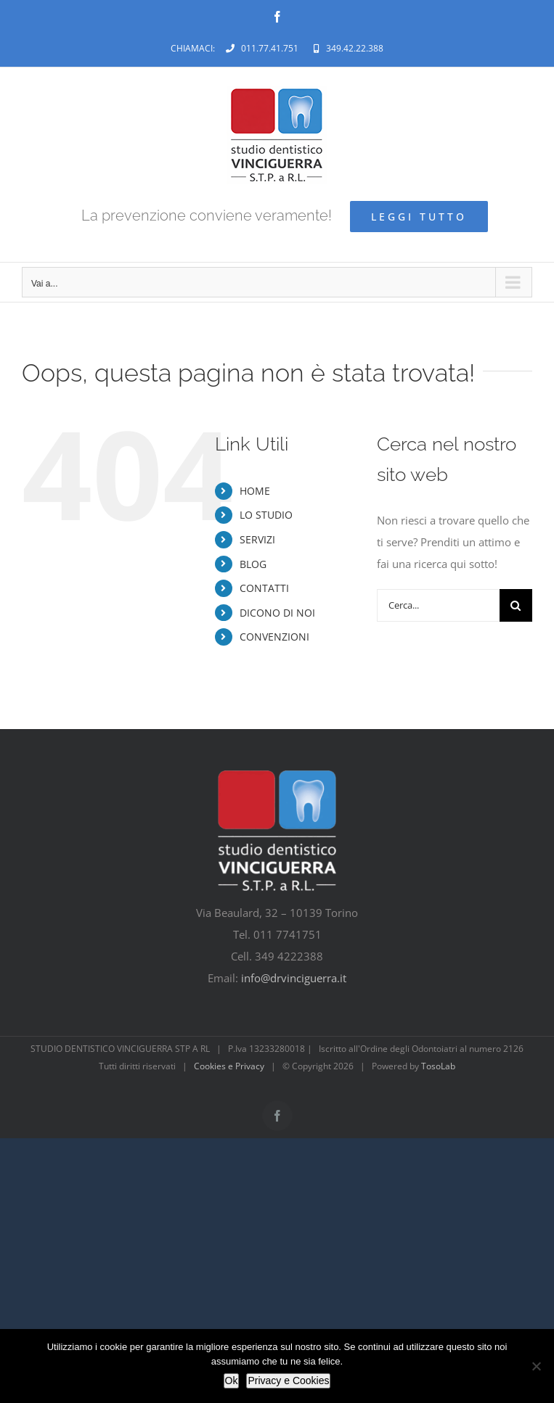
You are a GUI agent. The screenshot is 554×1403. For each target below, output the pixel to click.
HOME (255, 491)
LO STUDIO (266, 515)
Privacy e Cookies (288, 1380)
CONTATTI (264, 588)
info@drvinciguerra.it (293, 978)
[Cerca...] (438, 605)
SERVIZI (257, 539)
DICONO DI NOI (277, 613)
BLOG (253, 564)
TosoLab (438, 1066)
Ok (231, 1380)
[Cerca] (516, 605)
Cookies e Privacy (229, 1066)
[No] (536, 1366)
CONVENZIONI (274, 636)
